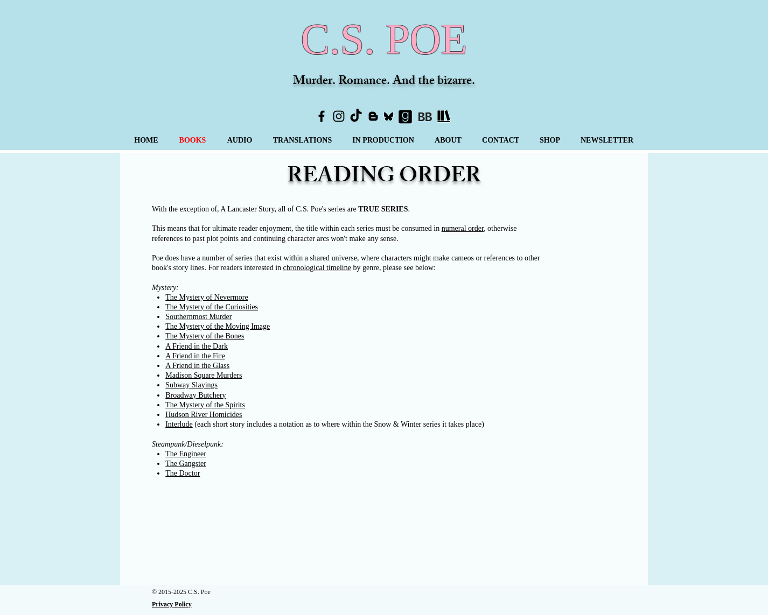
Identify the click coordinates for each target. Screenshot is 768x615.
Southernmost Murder (198, 317)
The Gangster (185, 464)
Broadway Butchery (195, 395)
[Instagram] (338, 116)
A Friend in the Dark (196, 346)
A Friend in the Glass (197, 366)
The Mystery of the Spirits (205, 405)
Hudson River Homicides (203, 415)
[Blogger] (373, 116)
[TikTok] (356, 116)
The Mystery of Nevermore (206, 297)
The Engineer (185, 454)
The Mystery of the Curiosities (211, 307)
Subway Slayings (191, 385)
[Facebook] (321, 116)
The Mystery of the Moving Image (217, 326)
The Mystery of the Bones (204, 336)
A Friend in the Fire (195, 356)
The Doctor (182, 473)
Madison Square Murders (203, 375)
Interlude (179, 424)
